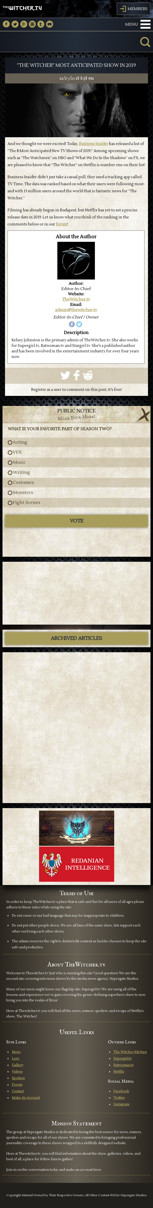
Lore (15, 1059)
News (16, 1052)
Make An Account (26, 1098)
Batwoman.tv (123, 1065)
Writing (21, 472)
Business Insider (93, 144)
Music (19, 462)
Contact (18, 1091)
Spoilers (18, 1078)
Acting (20, 442)
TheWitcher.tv (76, 299)
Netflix (118, 1072)
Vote (76, 521)
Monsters (23, 492)
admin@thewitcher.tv (76, 309)
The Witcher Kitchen (130, 1052)
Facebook (121, 1091)
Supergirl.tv (122, 1059)
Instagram (121, 1104)
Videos (17, 1072)
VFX (17, 452)
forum (61, 224)
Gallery (17, 1065)
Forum (17, 1085)
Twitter (119, 1098)
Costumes (23, 482)
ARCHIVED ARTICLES (76, 638)
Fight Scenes (26, 502)
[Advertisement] (76, 593)
